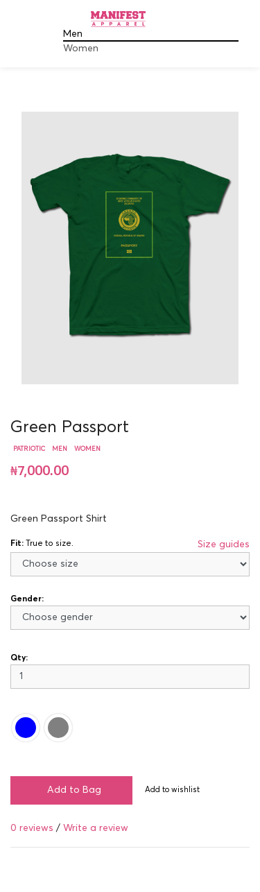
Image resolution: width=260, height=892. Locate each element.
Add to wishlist (172, 790)
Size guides (224, 544)
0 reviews (31, 828)
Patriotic (29, 449)
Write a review (95, 828)
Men (73, 34)
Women (80, 48)
